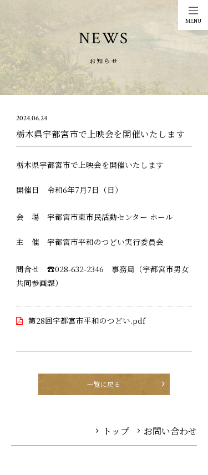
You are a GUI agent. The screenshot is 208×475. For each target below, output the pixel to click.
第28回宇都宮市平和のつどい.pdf (86, 320)
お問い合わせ (167, 431)
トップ (112, 431)
